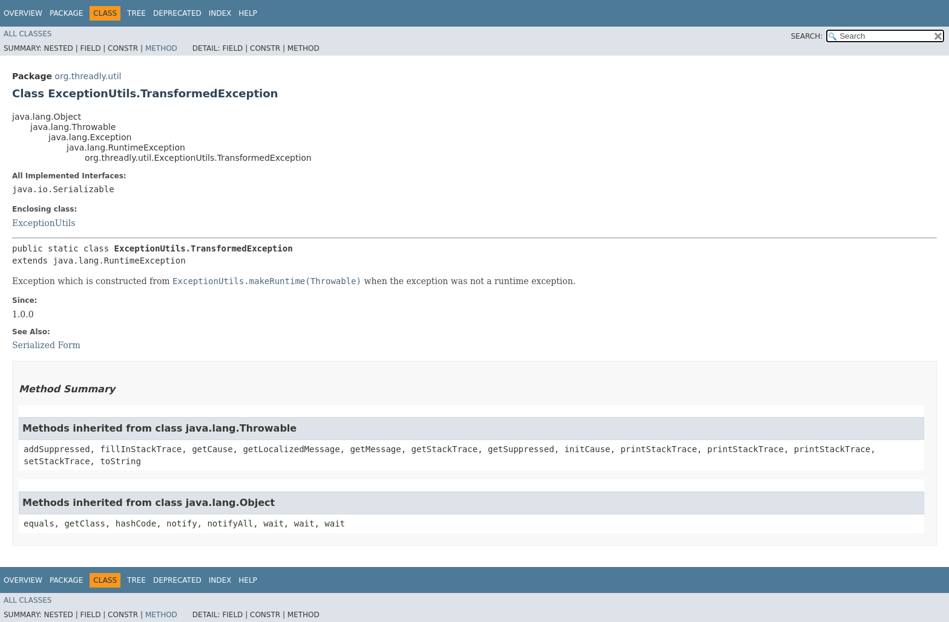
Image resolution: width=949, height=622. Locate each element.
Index (220, 13)
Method (161, 48)
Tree (136, 13)
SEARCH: (807, 36)
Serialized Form (46, 345)
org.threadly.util (87, 76)
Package (66, 13)
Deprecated (177, 13)
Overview (23, 13)
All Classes (27, 34)
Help (247, 13)
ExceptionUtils (43, 223)
